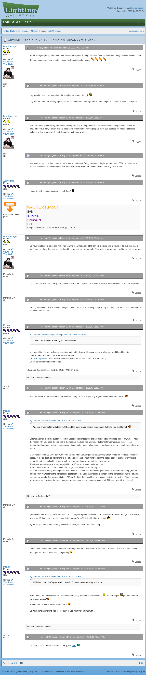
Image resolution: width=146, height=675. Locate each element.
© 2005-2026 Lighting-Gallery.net (17, 671)
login (132, 8)
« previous (133, 31)
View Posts (8, 62)
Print (141, 663)
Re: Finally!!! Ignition (49, 85)
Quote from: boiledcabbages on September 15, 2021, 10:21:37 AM (59, 335)
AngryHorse (8, 181)
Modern (34, 31)
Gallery (23, 22)
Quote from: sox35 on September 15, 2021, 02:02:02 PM (55, 576)
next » (141, 31)
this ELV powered (40, 358)
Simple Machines (62, 671)
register (140, 8)
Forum (8, 22)
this (53, 355)
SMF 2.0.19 (38, 671)
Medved (6, 325)
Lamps (25, 31)
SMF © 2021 (49, 671)
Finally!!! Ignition (53, 31)
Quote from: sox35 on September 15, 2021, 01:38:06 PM (55, 420)
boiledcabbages (10, 46)
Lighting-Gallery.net (11, 31)
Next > (14, 663)
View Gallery (8, 64)
